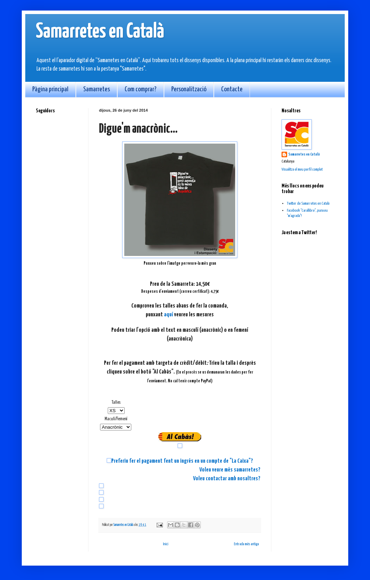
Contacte (232, 89)
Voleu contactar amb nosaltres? (226, 479)
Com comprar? (141, 89)
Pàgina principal (50, 89)
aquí (168, 315)
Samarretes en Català (100, 32)
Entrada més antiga (246, 544)
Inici (165, 544)
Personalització (188, 89)
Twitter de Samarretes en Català (308, 203)
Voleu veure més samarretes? (229, 470)
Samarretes (96, 89)
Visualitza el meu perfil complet (302, 169)
